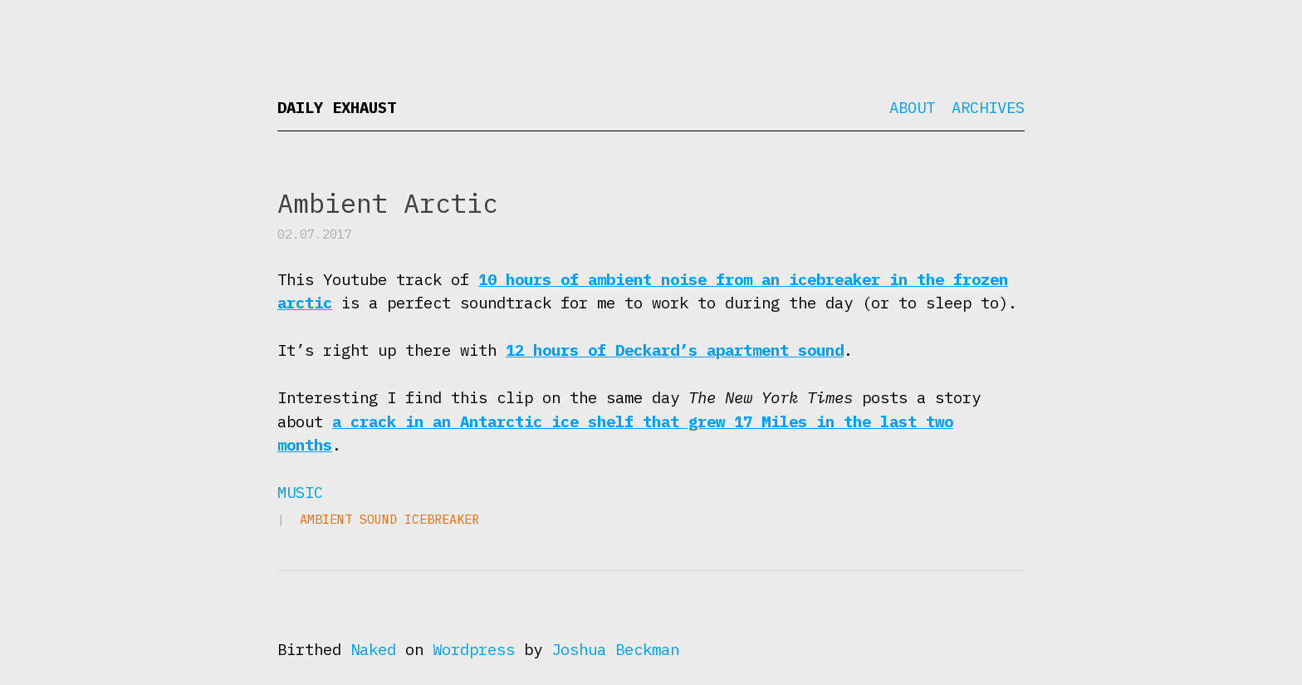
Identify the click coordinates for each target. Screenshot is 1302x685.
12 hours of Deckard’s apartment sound (675, 350)
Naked (373, 649)
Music (300, 492)
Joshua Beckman (615, 649)
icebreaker (441, 519)
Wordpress (474, 649)
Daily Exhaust (336, 107)
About (912, 107)
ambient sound (348, 519)
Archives (988, 107)
